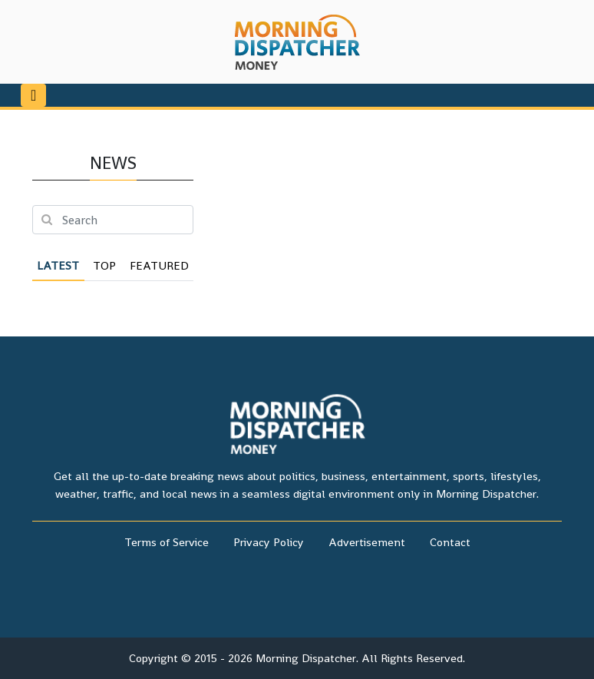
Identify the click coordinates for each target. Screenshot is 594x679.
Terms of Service (166, 542)
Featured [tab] (159, 265)
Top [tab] (104, 265)
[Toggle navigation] (33, 95)
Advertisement (366, 542)
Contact (450, 542)
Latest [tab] (58, 265)
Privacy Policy (268, 542)
